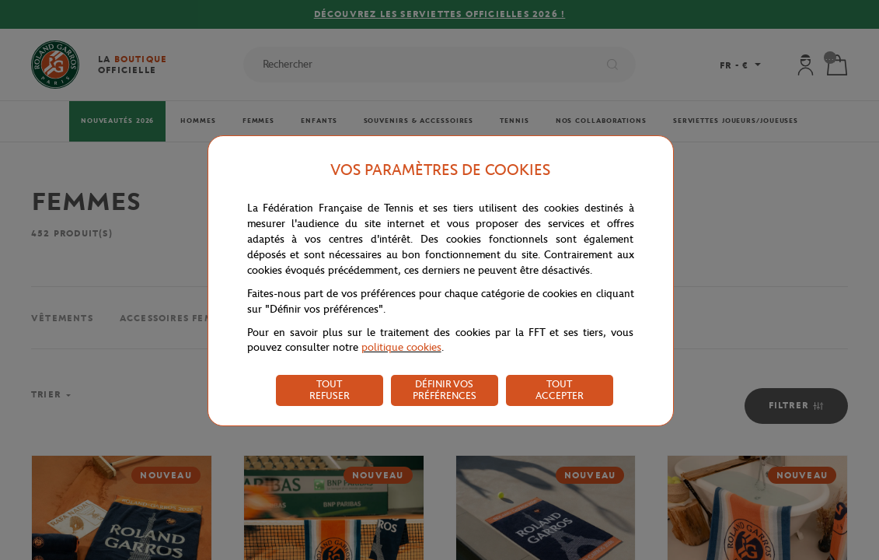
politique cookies (401, 347)
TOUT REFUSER (329, 389)
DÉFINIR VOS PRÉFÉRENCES (444, 389)
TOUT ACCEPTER (559, 389)
